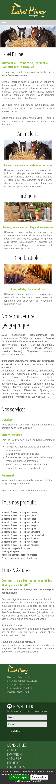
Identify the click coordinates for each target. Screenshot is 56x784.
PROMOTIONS (15, 754)
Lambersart (25, 383)
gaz (43, 289)
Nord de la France (18, 364)
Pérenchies (30, 390)
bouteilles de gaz (28, 558)
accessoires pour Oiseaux (25, 538)
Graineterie (25, 63)
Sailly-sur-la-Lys (29, 393)
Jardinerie (41, 63)
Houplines (26, 380)
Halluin (49, 377)
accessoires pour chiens (25, 515)
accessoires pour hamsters (26, 531)
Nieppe (16, 390)
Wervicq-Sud (39, 397)
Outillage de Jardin (10, 551)
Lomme (49, 383)
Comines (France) (27, 374)
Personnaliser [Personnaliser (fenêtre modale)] (39, 777)
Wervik (5, 354)
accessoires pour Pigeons (25, 541)
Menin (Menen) (44, 348)
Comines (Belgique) (42, 345)
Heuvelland (7, 348)
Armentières (7, 370)
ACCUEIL (11, 750)
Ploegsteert (32, 351)
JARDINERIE (13, 762)
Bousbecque (46, 370)
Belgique (25, 338)
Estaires (16, 377)
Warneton (48, 351)
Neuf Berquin (31, 387)
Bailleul (21, 370)
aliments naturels (25, 165)
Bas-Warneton (9, 345)
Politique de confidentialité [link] (28, 781)
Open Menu (4, 22)
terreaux (27, 548)
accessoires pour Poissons (26, 545)
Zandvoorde (17, 354)
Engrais (7, 227)
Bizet (24, 345)
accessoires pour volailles (26, 522)
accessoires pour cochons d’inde (29, 535)
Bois (13, 289)
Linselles (38, 383)
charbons (32, 289)
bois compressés (29, 554)
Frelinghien (33, 377)
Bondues (32, 370)
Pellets (4, 558)
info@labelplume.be (21, 692)
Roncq (14, 393)
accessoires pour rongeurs (26, 525)
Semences (6, 548)
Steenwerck (47, 393)
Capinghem (7, 374)
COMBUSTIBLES (16, 767)
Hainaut (38, 338)
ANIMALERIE (14, 758)
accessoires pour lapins (24, 528)
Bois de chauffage (10, 554)
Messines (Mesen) (11, 351)
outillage (30, 227)
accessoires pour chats (24, 518)
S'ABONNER (16, 730)
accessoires (45, 165)
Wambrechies (22, 397)
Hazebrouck (7, 380)
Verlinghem (7, 397)
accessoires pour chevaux (25, 512)
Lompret (5, 387)
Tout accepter (18, 777)
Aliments (5, 512)
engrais (16, 548)
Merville (17, 387)
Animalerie (8, 63)
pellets (21, 289)
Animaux (9, 165)
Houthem (24, 348)
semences (18, 227)
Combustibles (10, 67)
